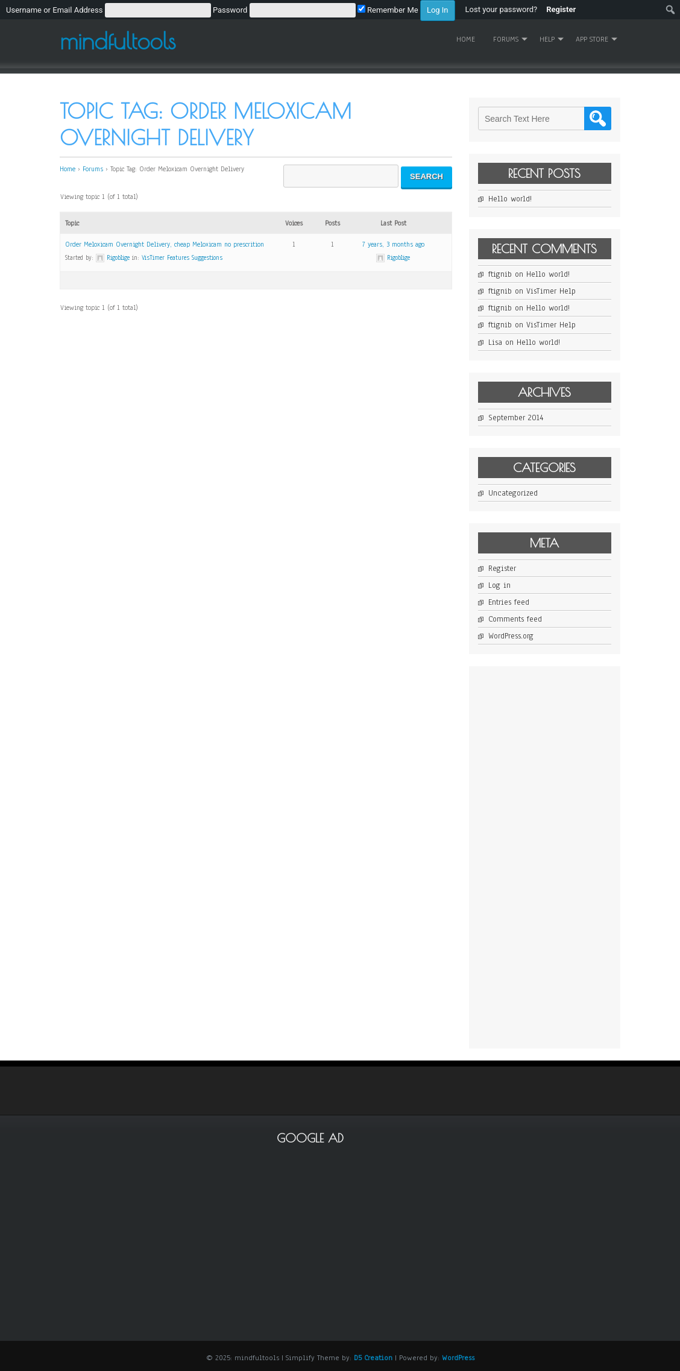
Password (230, 9)
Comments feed (515, 619)
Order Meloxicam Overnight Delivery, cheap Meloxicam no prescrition (164, 244)
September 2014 (515, 417)
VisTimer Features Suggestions (182, 257)
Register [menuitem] (561, 9)
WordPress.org (511, 636)
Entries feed (508, 602)
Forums (505, 39)
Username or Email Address (54, 9)
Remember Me (387, 9)
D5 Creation (373, 1358)
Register (502, 568)
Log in (499, 585)
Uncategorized (513, 493)
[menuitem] (230, 9)
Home (465, 39)
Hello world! (510, 199)
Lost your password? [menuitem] (501, 9)
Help (547, 39)
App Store (592, 39)
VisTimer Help (551, 291)
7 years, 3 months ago (393, 244)
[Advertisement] (568, 856)
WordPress (458, 1358)
